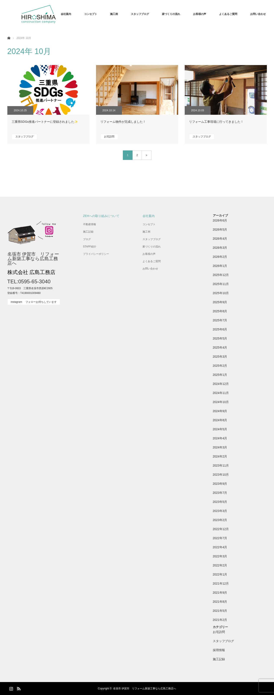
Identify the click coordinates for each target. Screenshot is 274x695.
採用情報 (219, 650)
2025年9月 (220, 302)
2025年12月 (221, 275)
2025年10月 (221, 293)
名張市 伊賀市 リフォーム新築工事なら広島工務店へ (33, 258)
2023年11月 (221, 465)
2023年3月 (220, 511)
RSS (18, 688)
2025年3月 (220, 356)
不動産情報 (89, 224)
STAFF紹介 (89, 246)
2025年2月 (220, 365)
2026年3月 (220, 247)
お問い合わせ (258, 14)
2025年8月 (220, 311)
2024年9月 (220, 411)
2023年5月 (220, 502)
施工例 (114, 14)
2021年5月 (220, 610)
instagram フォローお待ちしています (34, 301)
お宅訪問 (109, 136)
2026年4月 (220, 238)
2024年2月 (220, 456)
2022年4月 (220, 547)
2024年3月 (220, 447)
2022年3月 (220, 556)
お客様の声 (199, 14)
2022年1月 (220, 574)
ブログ (87, 239)
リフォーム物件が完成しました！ (123, 121)
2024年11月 (221, 393)
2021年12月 (221, 583)
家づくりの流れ (171, 14)
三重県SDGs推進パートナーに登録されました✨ (45, 121)
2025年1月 (220, 374)
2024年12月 (221, 384)
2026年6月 (220, 220)
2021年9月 (220, 592)
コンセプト (90, 14)
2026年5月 (220, 229)
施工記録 (88, 231)
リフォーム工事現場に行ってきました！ (216, 121)
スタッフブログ (140, 14)
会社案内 (66, 14)
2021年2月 (220, 620)
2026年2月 (220, 256)
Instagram (10, 688)
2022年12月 (221, 529)
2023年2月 (220, 520)
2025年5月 (220, 338)
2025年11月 (221, 284)
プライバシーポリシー (96, 253)
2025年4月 (220, 347)
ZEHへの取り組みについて (101, 216)
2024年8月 (220, 420)
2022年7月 (220, 538)
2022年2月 (220, 565)
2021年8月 (220, 601)
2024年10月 (221, 402)
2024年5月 (220, 429)
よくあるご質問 (228, 14)
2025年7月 (220, 320)
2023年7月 (220, 492)
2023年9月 (220, 483)
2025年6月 (220, 329)
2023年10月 (221, 474)
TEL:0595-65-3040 (29, 281)
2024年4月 (220, 438)
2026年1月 (220, 266)
